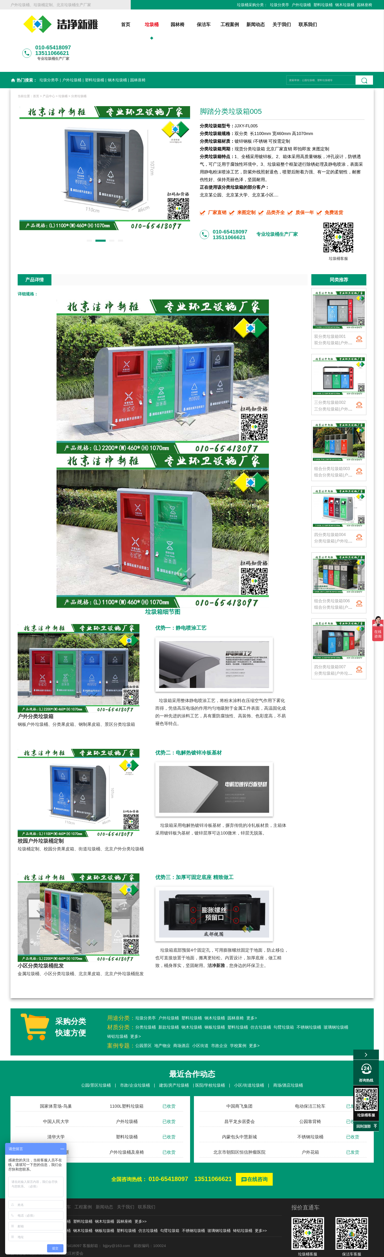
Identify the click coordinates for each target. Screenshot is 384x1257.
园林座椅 (364, 5)
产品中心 (49, 69)
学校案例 (238, 1018)
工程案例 (220, 24)
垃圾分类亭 (279, 5)
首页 (116, 24)
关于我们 (272, 24)
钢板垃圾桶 (214, 1000)
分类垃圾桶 (78, 69)
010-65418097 (168, 1151)
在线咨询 (254, 1152)
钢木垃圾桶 (344, 5)
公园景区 (143, 1018)
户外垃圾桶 (301, 5)
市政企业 (219, 1018)
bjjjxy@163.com (116, 1218)
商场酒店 (181, 1018)
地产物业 (162, 1018)
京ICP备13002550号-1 (240, 1250)
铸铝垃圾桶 (117, 1009)
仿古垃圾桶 (260, 1000)
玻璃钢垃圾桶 (336, 1000)
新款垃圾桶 (168, 1000)
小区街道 (200, 1018)
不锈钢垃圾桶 (309, 1000)
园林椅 (168, 24)
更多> (251, 991)
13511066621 (213, 1151)
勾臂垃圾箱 (283, 1000)
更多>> (141, 1194)
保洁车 (194, 24)
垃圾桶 (142, 24)
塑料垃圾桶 (323, 5)
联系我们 (298, 24)
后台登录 (271, 1250)
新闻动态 (246, 24)
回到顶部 (363, 1126)
